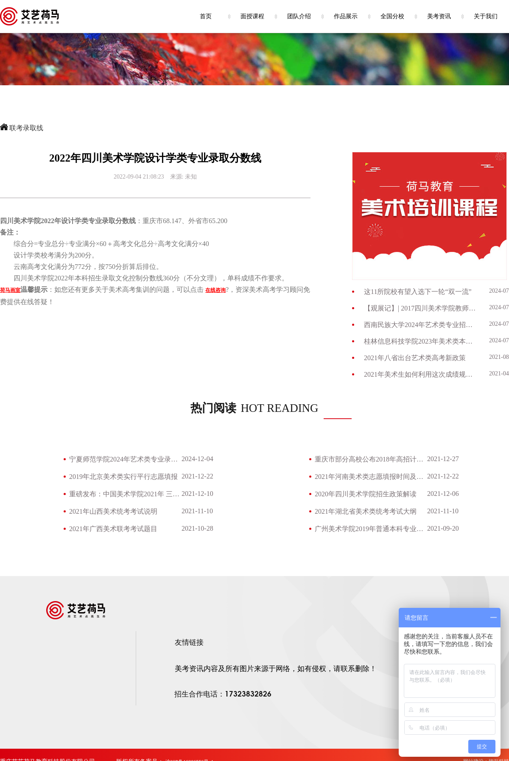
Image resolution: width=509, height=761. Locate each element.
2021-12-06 (443, 493)
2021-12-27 (443, 458)
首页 (206, 16)
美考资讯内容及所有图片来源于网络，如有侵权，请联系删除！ (276, 669)
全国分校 (392, 16)
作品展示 (346, 16)
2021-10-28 (197, 528)
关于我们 (486, 16)
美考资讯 (439, 16)
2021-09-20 (443, 528)
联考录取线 (26, 127)
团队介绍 (299, 16)
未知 (191, 176)
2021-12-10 (197, 493)
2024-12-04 (197, 458)
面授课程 (252, 16)
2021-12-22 (197, 476)
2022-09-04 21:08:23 (139, 176)
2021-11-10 (197, 511)
